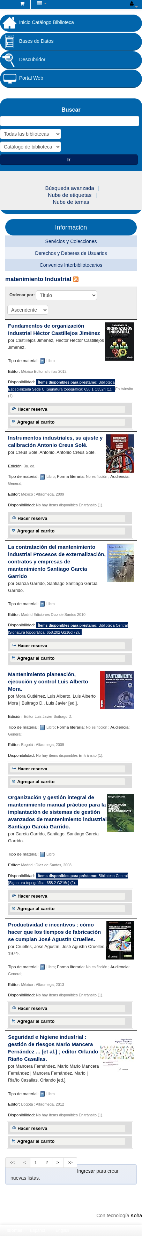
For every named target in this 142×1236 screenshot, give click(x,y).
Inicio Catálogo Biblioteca (37, 23)
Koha (136, 1215)
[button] (22, 3)
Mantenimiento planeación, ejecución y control (48, 681)
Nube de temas (71, 202)
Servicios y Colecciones (71, 241)
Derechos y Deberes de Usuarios (71, 253)
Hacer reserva (32, 409)
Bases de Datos (27, 41)
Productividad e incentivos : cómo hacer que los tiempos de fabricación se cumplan (54, 932)
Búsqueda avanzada (69, 188)
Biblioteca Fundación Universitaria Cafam (7, 4)
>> (70, 1162)
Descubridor (22, 60)
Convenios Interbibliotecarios (71, 265)
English (62, 1230)
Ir (68, 159)
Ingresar (86, 1171)
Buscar (71, 109)
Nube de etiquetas (69, 195)
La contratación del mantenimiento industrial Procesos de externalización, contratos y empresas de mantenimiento (57, 561)
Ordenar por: (22, 294)
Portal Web (21, 78)
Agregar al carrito (35, 422)
